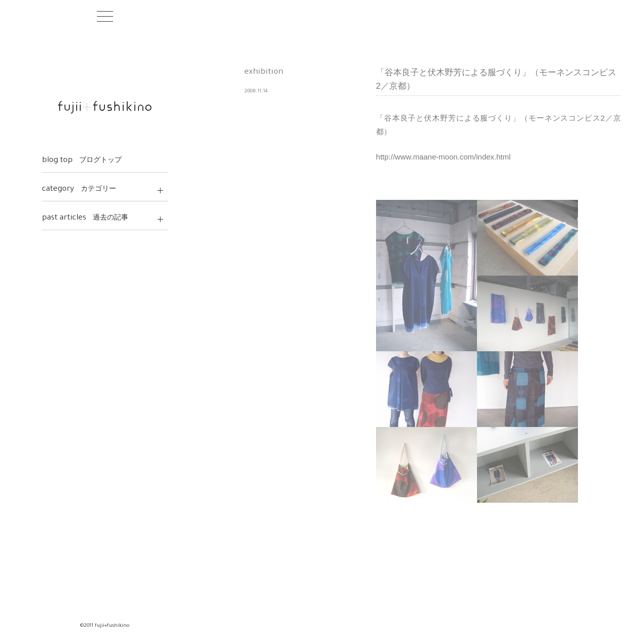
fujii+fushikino (104, 107)
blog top (82, 160)
